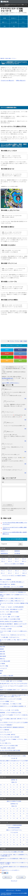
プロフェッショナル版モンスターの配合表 (14, 563)
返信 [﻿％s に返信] (25, 398)
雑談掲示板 (17, 551)
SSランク (24, 561)
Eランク (10, 559)
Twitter (7, 349)
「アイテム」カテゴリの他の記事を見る (14, 539)
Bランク (3, 561)
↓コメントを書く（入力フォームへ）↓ (10, 382)
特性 (14, 26)
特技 (5, 26)
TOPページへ (7, 877)
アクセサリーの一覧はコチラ (7, 80)
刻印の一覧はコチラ (20, 80)
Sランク (17, 561)
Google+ (7, 353)
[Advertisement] (13, 42)
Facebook (20, 349)
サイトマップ (14, 880)
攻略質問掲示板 (4, 553)
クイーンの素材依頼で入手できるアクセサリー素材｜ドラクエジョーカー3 (13, 5)
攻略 (21, 341)
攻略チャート (4, 22)
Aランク (10, 561)
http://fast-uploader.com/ (7, 378)
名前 (3, 482)
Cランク (24, 559)
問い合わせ (18, 890)
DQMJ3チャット (4, 551)
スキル (23, 22)
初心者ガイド (14, 18)
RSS (7, 360)
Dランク (17, 559)
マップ (23, 18)
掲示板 (4, 18)
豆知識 (25, 341)
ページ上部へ (20, 877)
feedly (20, 360)
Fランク (3, 559)
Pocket (20, 356)
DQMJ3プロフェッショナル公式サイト (10, 870)
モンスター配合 (14, 22)
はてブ (20, 353)
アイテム (23, 26)
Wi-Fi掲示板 (17, 553)
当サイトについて (10, 890)
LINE (7, 356)
